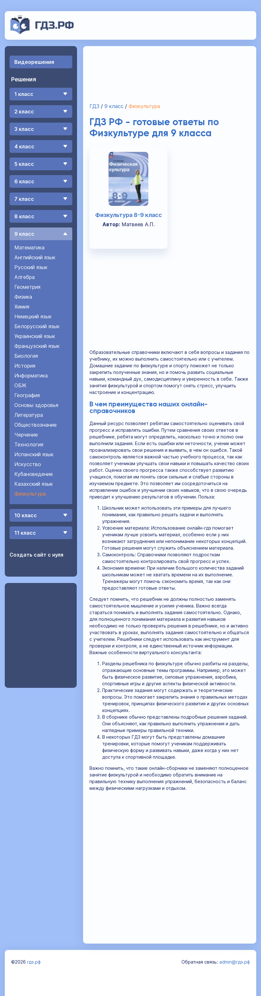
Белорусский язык (37, 326)
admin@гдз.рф (234, 962)
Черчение (26, 434)
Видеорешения (34, 62)
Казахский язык (33, 483)
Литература (28, 414)
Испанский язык (33, 454)
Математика (29, 247)
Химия (21, 306)
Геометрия (27, 286)
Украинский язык (34, 336)
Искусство (27, 464)
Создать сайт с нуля (36, 555)
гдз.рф (34, 962)
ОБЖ (20, 385)
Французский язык (37, 346)
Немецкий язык (33, 316)
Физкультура (30, 493)
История (24, 365)
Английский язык (34, 257)
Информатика (31, 375)
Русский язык (30, 267)
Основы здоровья (36, 405)
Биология (26, 355)
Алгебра (24, 277)
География (27, 395)
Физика (23, 296)
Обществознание (35, 424)
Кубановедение (33, 474)
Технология (28, 444)
